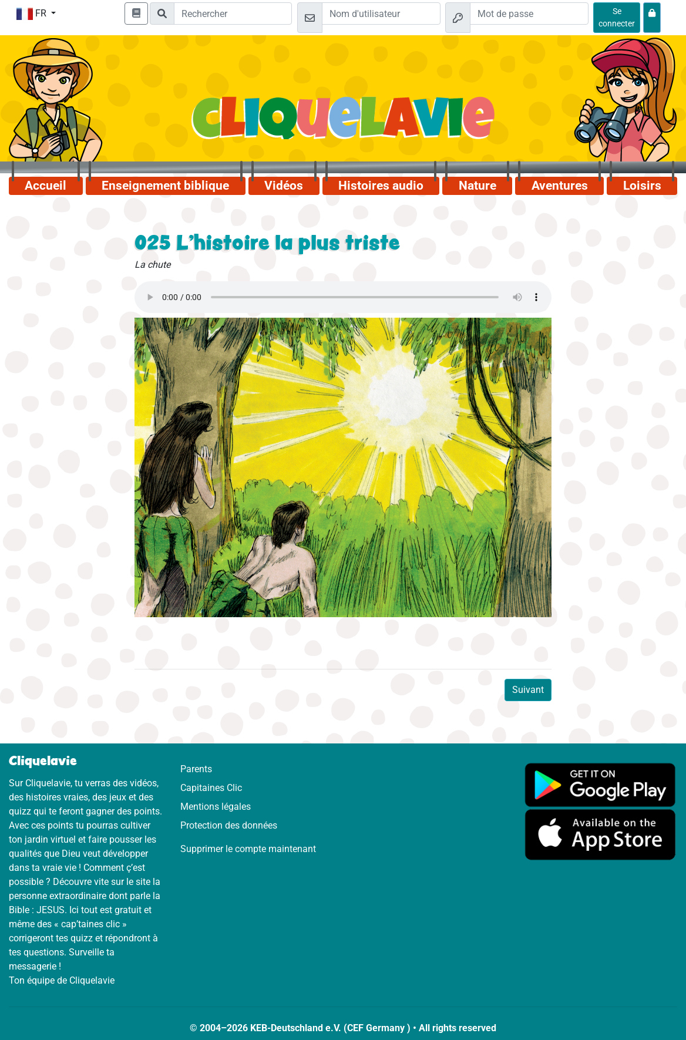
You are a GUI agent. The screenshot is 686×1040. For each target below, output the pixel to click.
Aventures (560, 186)
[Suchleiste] (233, 13)
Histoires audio (380, 186)
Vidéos (283, 186)
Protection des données (228, 825)
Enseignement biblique (165, 186)
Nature (477, 186)
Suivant (528, 689)
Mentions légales (215, 806)
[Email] (381, 13)
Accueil (45, 186)
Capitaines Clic (211, 787)
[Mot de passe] (529, 13)
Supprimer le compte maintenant (248, 848)
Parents (196, 769)
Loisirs (642, 186)
